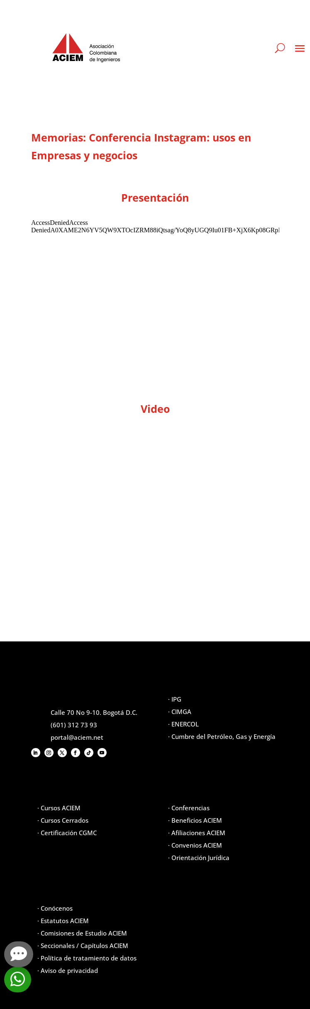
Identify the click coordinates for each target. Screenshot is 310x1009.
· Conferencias (189, 808)
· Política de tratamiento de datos (87, 958)
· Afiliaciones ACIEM (196, 833)
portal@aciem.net (77, 737)
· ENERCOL (183, 724)
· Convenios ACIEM (195, 845)
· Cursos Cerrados (62, 820)
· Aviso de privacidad (67, 970)
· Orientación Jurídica (198, 857)
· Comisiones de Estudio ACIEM (82, 933)
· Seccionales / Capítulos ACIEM (82, 945)
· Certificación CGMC (67, 833)
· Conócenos (55, 908)
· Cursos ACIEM (59, 808)
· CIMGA (179, 711)
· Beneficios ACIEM (195, 820)
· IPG (174, 699)
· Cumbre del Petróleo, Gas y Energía (222, 736)
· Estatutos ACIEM (63, 920)
